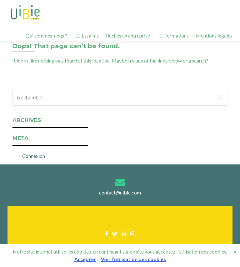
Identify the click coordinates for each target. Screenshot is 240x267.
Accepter (85, 259)
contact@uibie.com (120, 192)
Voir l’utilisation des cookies (133, 259)
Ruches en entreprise (128, 35)
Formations (173, 36)
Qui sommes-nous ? (46, 35)
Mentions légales (214, 35)
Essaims (86, 36)
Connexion (33, 156)
